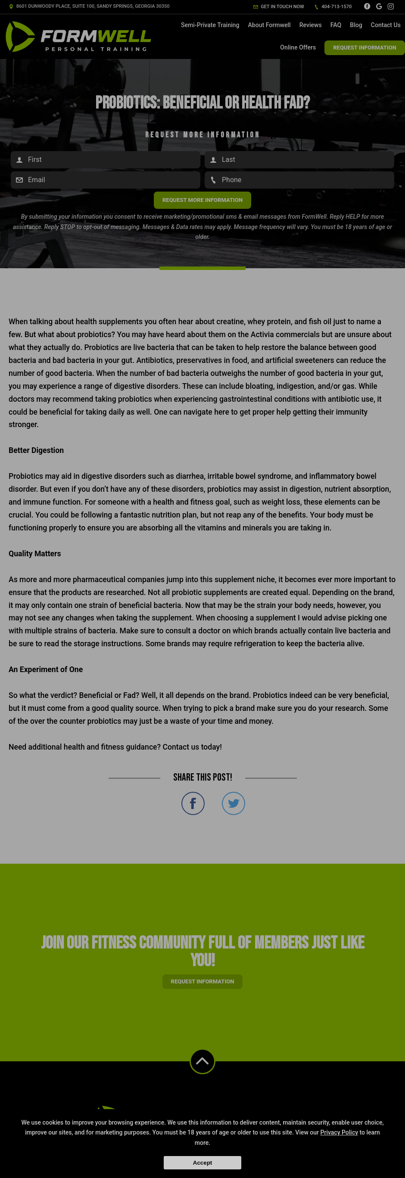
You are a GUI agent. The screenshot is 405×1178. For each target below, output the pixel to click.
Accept (202, 1162)
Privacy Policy (339, 1132)
